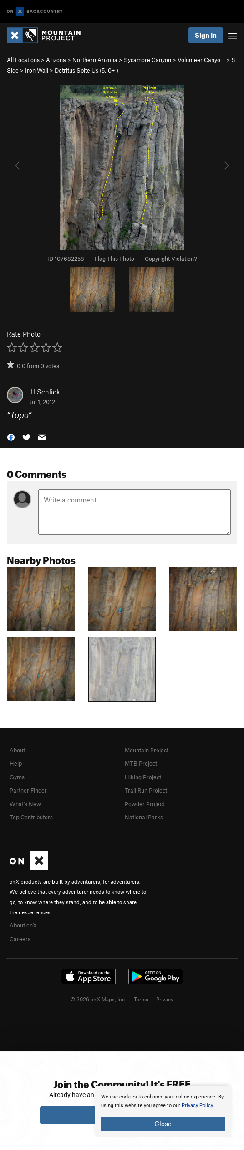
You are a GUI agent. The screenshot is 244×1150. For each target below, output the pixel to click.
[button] (11, 436)
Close (163, 1123)
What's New (25, 804)
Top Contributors (31, 817)
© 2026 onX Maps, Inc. (98, 999)
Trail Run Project (146, 790)
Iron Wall (36, 70)
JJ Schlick (45, 392)
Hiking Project (143, 777)
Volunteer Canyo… (201, 59)
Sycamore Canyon (147, 59)
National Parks (144, 817)
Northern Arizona (94, 59)
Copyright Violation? (171, 258)
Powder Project (144, 804)
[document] (163, 1112)
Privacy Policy (197, 1106)
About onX (23, 925)
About (17, 750)
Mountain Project (146, 750)
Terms (141, 999)
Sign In (206, 35)
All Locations (23, 59)
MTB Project (141, 763)
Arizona (56, 59)
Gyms (17, 777)
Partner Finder (28, 790)
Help (16, 763)
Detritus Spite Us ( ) (86, 70)
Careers (20, 939)
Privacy (164, 999)
